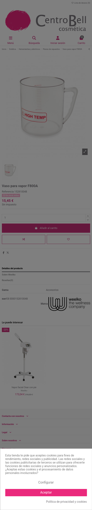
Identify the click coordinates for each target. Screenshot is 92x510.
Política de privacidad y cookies (66, 501)
